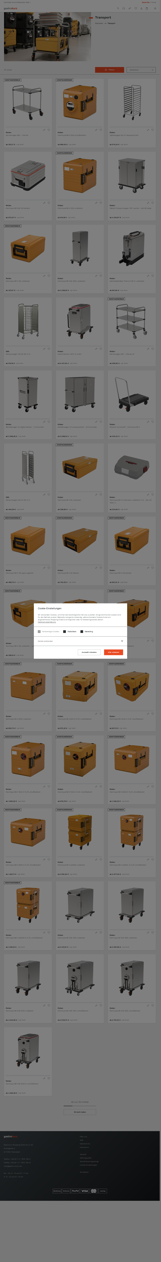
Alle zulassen (113, 652)
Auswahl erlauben (89, 652)
